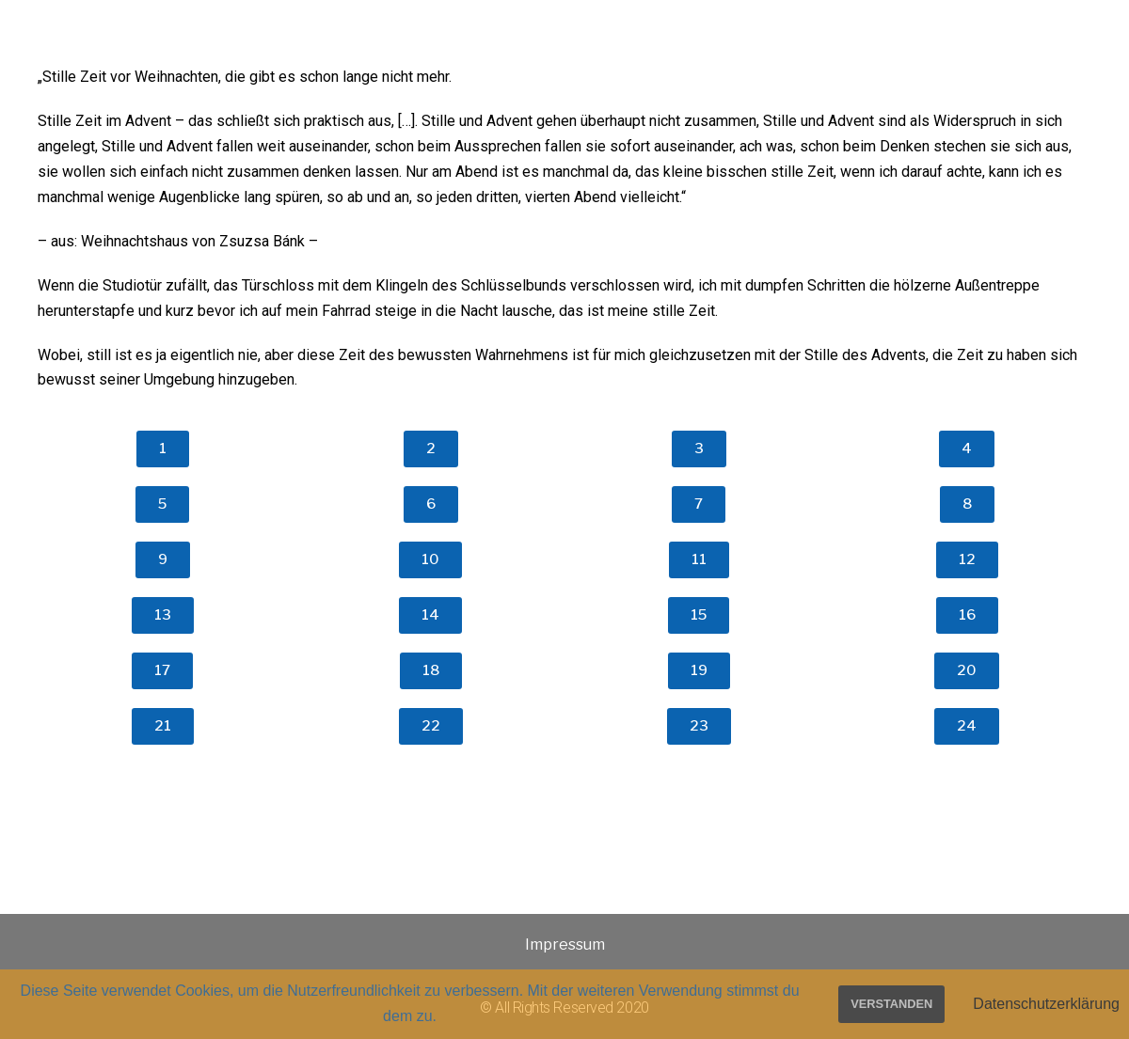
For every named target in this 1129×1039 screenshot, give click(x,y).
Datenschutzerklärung (1046, 1004)
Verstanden (891, 1004)
